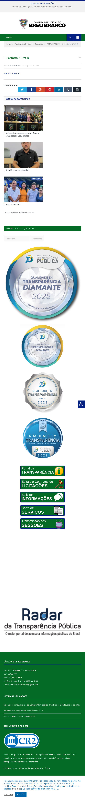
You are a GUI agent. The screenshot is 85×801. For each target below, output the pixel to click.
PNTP (15, 774)
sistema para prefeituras (39, 760)
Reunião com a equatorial (17, 176)
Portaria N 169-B (12, 79)
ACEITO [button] (20, 794)
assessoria (71, 760)
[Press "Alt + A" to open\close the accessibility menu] (81, 404)
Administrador (13, 72)
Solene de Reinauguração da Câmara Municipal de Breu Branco (42, 6)
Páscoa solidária (13, 210)
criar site (21, 760)
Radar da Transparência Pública (36, 774)
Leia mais (16, 788)
